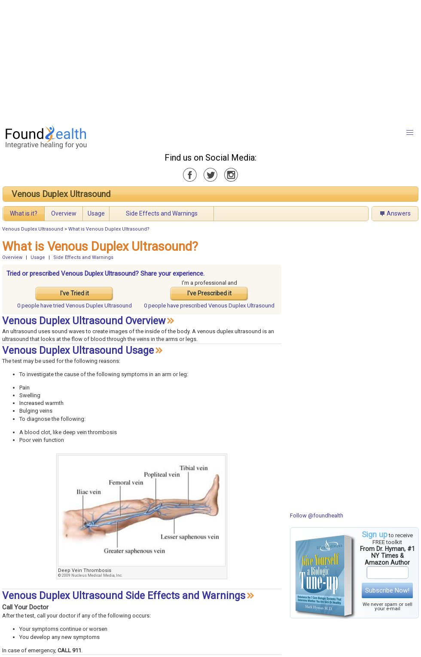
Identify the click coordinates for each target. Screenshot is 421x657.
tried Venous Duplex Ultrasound (74, 305)
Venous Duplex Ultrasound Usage (78, 350)
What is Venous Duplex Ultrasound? (108, 229)
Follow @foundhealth (316, 515)
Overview (63, 213)
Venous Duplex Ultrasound (61, 194)
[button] (410, 133)
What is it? (23, 213)
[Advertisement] (202, 60)
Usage (96, 213)
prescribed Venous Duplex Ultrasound (209, 305)
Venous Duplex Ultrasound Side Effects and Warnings (123, 596)
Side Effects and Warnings (162, 213)
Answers (399, 213)
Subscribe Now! (387, 590)
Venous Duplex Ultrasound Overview (83, 321)
